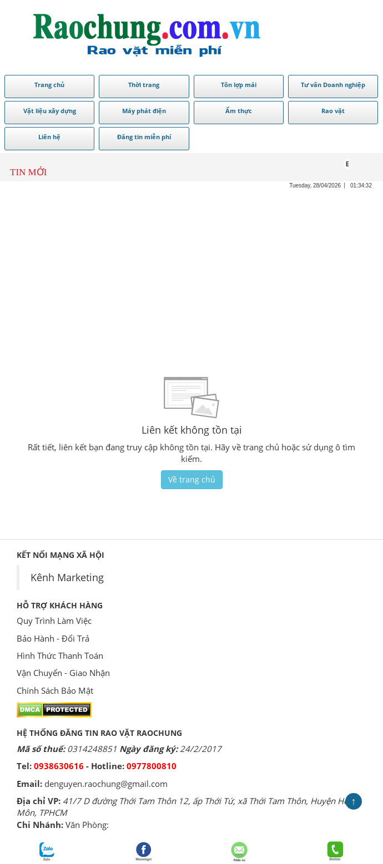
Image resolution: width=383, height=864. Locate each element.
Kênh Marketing (67, 577)
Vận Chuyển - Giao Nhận (63, 672)
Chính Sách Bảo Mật (55, 690)
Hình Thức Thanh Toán (60, 655)
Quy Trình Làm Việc (54, 620)
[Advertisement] (191, 267)
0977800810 (152, 765)
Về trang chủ (191, 479)
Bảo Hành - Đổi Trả (53, 638)
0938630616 (59, 765)
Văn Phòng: (87, 824)
